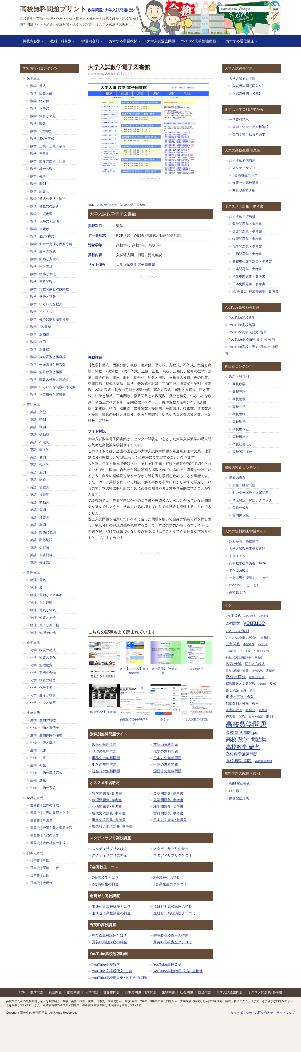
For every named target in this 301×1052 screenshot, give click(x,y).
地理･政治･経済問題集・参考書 (255, 291)
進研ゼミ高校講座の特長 (172, 907)
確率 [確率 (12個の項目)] (255, 703)
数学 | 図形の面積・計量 (48, 161)
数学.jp (164, 719)
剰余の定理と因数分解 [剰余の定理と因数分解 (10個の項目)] (239, 657)
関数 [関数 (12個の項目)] (242, 716)
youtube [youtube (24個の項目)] (254, 622)
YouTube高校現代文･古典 (112, 971)
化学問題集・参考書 (247, 246)
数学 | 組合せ (39, 191)
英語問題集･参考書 (168, 793)
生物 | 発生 (38, 765)
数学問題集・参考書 (247, 224)
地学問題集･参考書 (168, 807)
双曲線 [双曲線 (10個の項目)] (259, 657)
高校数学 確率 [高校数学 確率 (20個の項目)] (243, 747)
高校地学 (239, 421)
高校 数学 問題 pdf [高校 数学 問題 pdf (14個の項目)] (242, 732)
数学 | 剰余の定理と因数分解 (51, 244)
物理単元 (33, 572)
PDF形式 (235, 791)
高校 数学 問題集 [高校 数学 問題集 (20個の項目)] (246, 739)
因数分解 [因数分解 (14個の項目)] (234, 663)
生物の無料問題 (165, 764)
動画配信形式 (239, 798)
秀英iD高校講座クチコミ (172, 942)
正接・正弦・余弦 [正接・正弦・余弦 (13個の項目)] (240, 697)
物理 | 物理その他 (43, 632)
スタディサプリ (243, 168)
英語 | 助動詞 (39, 502)
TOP (22, 992)
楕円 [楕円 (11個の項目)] (252, 690)
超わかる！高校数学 (103, 676)
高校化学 (239, 406)
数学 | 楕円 (38, 342)
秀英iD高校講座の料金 (109, 942)
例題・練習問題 (243, 485)
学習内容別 (90, 42)
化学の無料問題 (165, 751)
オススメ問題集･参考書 (265, 992)
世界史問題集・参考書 (248, 276)
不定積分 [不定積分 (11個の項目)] (248, 644)
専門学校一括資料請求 (248, 134)
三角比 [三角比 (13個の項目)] (265, 637)
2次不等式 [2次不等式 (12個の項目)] (233, 616)
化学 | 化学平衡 (41, 687)
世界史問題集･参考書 (109, 820)
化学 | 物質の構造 (43, 680)
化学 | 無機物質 (41, 665)
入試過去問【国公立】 (248, 86)
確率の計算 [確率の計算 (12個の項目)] (234, 710)
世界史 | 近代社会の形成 (48, 843)
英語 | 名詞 (38, 457)
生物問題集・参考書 (247, 254)
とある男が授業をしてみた (249, 578)
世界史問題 (111, 992)
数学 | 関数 (38, 123)
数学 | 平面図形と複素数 (48, 364)
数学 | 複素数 (39, 229)
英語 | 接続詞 (39, 495)
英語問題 (55, 992)
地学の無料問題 (104, 764)
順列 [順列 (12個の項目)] (269, 716)
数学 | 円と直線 (41, 266)
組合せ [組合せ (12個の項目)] (250, 710)
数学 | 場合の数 (41, 169)
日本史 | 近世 (39, 875)
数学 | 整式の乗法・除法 (48, 199)
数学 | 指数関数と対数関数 (49, 289)
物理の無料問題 (104, 751)
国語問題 (204, 992)
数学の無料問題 (104, 745)
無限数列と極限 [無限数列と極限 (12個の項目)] (237, 703)
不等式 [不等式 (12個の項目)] (263, 644)
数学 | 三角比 (39, 153)
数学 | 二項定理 (41, 214)
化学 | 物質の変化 (43, 657)
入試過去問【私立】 (247, 93)
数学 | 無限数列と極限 (46, 372)
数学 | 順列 (38, 184)
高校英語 (239, 391)
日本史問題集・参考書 (248, 284)
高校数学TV (237, 592)
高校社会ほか (242, 444)
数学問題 (37, 992)
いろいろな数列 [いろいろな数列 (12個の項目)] (237, 631)
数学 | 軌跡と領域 (43, 274)
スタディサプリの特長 (171, 849)
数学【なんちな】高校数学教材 (134, 671)
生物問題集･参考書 (107, 807)
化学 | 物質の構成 (43, 650)
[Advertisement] (150, 190)
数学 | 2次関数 (40, 131)
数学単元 (33, 78)
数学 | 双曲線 (39, 349)
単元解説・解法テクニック (252, 500)
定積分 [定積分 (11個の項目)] (270, 670)
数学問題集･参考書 (107, 793)
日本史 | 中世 (39, 860)
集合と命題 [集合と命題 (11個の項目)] (256, 716)
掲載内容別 (31, 42)
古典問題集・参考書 (247, 269)
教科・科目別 (61, 42)
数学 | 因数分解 (41, 93)
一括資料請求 (239, 119)
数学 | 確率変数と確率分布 (49, 319)
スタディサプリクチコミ (172, 855)
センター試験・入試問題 (250, 492)
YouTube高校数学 (106, 964)
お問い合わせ (264, 1012)
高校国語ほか (242, 452)
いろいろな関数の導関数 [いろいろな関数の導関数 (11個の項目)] (241, 637)
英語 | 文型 (38, 412)
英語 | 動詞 (38, 427)
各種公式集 (240, 508)
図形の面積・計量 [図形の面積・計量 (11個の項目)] (237, 670)
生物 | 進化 (38, 780)
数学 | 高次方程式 (43, 251)
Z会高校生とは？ (105, 878)
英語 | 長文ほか (41, 562)
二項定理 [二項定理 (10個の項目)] (231, 651)
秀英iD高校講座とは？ (109, 935)
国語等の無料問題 (167, 771)
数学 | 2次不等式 (42, 138)
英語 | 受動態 (39, 434)
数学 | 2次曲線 (40, 327)
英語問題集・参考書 (247, 231)
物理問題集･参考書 (107, 800)
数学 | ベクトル (41, 312)
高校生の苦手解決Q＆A (134, 721)
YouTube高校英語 (167, 964)
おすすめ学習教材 (123, 42)
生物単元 (33, 713)
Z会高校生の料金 (105, 884)
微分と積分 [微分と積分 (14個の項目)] (236, 677)
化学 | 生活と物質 (43, 695)
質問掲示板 (240, 515)
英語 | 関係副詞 (41, 540)
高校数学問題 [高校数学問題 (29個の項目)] (246, 724)
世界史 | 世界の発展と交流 (49, 813)
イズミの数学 (195, 668)
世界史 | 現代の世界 (44, 835)
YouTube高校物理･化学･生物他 (178, 971)
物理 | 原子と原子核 (44, 625)
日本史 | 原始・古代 (44, 868)
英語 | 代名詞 (39, 464)
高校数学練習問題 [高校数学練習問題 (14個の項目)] (242, 754)
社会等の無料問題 (106, 771)
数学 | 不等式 (39, 108)
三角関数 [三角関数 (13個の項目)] (233, 644)
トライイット (239, 556)
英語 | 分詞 (38, 510)
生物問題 (168, 992)
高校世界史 (240, 429)
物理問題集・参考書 (247, 239)
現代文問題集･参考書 (109, 813)
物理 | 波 (36, 587)
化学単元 (33, 643)
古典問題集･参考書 (168, 813)
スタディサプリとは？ (109, 849)
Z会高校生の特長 (166, 878)
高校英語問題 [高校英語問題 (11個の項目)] (263, 761)
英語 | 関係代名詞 (43, 532)
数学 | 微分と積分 (43, 297)
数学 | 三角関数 (41, 281)
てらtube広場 (239, 570)
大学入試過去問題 (161, 41)
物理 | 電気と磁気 (43, 610)
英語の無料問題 (165, 745)
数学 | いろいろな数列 (46, 304)
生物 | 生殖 (38, 758)
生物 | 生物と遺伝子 (44, 727)
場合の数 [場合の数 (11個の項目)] (257, 670)
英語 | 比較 (38, 480)
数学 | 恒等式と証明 (44, 221)
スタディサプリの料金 (109, 855)
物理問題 (73, 992)
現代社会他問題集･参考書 (112, 826)
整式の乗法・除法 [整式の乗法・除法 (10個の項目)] (236, 690)
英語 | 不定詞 (39, 442)
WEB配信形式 (239, 783)
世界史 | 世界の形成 (44, 805)
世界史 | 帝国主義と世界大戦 (51, 828)
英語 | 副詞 (38, 525)
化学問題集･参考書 (168, 800)
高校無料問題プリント (53, 9)
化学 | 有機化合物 (43, 672)
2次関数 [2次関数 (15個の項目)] (233, 623)
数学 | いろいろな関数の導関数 (52, 387)
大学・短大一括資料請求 (250, 127)
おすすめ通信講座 (240, 42)
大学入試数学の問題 (195, 719)
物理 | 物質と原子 (43, 617)
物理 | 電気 (38, 580)
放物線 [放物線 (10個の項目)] (262, 683)
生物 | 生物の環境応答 (46, 773)
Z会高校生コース (244, 175)
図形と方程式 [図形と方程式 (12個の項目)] (255, 664)
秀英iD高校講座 (243, 190)
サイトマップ (286, 1012)
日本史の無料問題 (167, 758)
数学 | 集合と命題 (43, 116)
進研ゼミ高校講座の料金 (111, 913)
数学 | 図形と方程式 (44, 259)
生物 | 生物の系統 (43, 788)
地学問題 (150, 992)
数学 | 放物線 (39, 334)
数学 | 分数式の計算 (44, 206)
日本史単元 (35, 853)
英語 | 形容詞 (39, 517)
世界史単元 (35, 798)
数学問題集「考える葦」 (164, 671)
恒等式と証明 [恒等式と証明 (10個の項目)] (257, 677)
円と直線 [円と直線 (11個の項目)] (245, 651)
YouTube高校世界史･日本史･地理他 (120, 978)
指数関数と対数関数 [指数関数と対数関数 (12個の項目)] (240, 683)
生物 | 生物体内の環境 (46, 735)
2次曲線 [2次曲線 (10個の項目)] (263, 615)
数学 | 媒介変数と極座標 (48, 357)
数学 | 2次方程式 (42, 236)
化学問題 (91, 992)
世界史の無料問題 (106, 758)
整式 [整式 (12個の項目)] (273, 683)
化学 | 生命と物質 (43, 703)
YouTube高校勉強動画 (198, 42)
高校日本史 (240, 436)
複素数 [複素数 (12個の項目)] (231, 716)
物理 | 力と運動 (41, 602)
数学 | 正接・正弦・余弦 (48, 146)
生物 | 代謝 (38, 750)
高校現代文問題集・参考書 (252, 261)
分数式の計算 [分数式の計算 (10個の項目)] (261, 651)
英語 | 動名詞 (39, 449)
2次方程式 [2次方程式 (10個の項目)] (250, 615)
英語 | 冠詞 (38, 472)
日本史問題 (133, 992)
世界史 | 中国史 (41, 820)
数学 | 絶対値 (39, 101)
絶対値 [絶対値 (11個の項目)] (263, 710)
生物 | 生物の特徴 (43, 720)
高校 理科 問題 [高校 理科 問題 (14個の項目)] (239, 761)
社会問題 (186, 992)
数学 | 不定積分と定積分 (48, 394)
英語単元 (33, 404)
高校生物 (239, 414)
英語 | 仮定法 (39, 547)
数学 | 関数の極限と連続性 (49, 379)
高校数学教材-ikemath (103, 711)
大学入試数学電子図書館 (119, 67)
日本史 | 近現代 (41, 883)
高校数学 (239, 384)
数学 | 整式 (38, 86)
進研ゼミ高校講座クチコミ (174, 913)
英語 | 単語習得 (41, 555)
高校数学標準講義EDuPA (247, 563)
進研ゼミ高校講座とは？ (111, 907)
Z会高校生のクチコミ (170, 884)
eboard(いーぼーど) (243, 585)
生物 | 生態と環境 (43, 743)
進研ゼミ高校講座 (245, 183)
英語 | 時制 (38, 419)
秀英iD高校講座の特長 (170, 935)
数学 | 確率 (38, 176)
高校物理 (239, 399)
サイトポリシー (241, 1012)
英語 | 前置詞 (39, 487)
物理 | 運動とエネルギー (48, 595)
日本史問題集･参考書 (170, 820)
